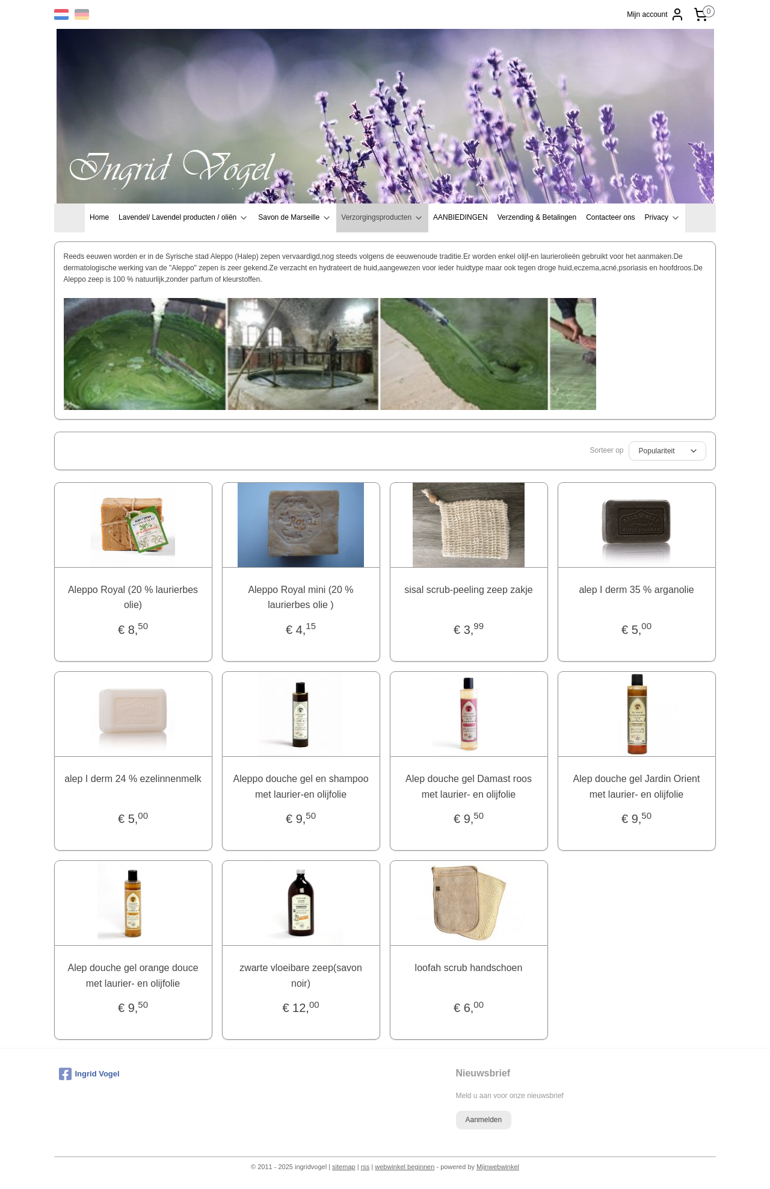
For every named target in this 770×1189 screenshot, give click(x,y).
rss (365, 1166)
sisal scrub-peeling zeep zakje (469, 590)
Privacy (662, 218)
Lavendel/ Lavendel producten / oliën (183, 218)
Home (99, 217)
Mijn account (655, 14)
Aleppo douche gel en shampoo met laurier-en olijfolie (301, 786)
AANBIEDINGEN (460, 217)
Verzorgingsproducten (382, 218)
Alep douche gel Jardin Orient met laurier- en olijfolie (636, 786)
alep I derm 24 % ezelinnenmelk (133, 779)
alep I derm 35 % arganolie (636, 590)
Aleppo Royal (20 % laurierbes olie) (133, 597)
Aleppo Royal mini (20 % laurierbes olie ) (301, 597)
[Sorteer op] (667, 451)
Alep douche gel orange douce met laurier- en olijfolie (133, 976)
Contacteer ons (610, 217)
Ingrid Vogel (89, 1074)
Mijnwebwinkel (497, 1166)
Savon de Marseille (294, 218)
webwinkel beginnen (404, 1166)
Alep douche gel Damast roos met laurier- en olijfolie (469, 786)
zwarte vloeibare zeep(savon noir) (301, 976)
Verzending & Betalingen (536, 217)
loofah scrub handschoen (469, 968)
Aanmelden (483, 1120)
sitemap (344, 1166)
